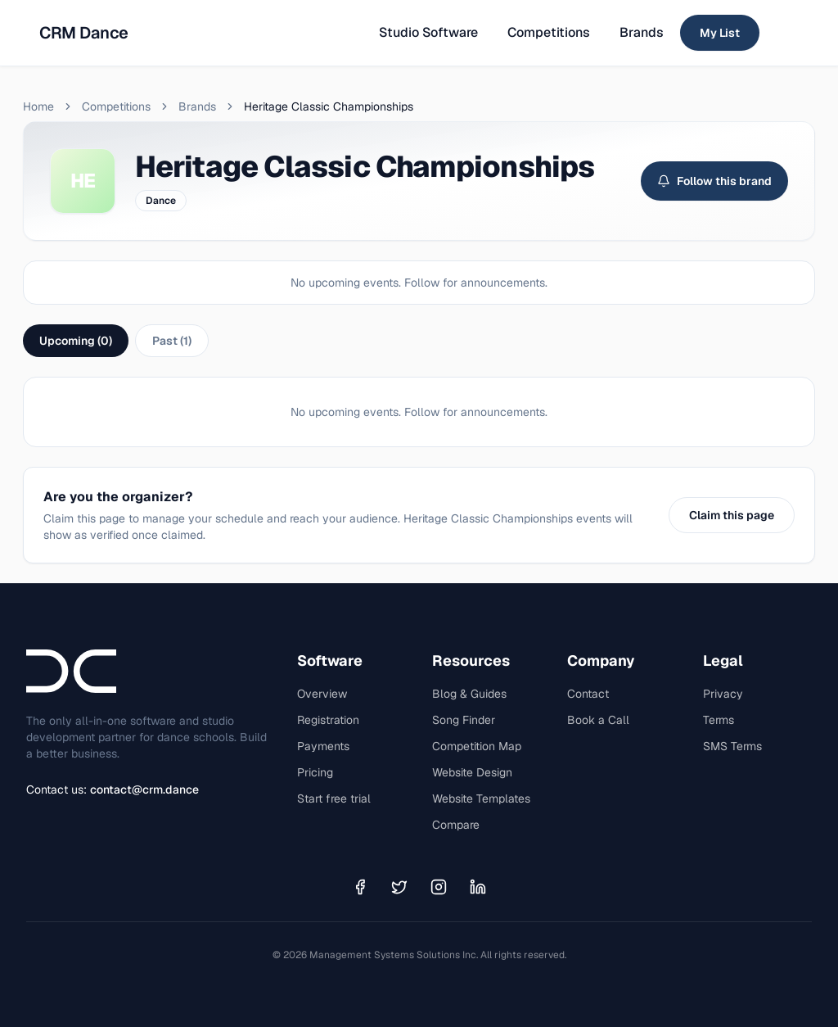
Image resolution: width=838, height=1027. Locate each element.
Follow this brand (714, 181)
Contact (588, 693)
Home (38, 106)
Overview (322, 693)
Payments (323, 746)
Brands (641, 32)
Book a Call (598, 720)
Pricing (315, 772)
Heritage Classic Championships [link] (328, 106)
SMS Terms (732, 746)
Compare (456, 824)
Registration (328, 720)
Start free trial (334, 798)
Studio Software (428, 32)
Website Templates (481, 798)
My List (720, 32)
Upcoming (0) (75, 340)
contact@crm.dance (144, 789)
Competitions (548, 32)
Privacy (723, 693)
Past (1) (171, 340)
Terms (718, 720)
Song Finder (463, 720)
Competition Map (476, 746)
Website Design (472, 772)
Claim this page (731, 515)
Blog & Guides (469, 693)
